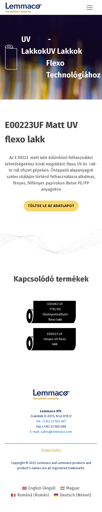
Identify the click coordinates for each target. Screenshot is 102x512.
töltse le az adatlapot (51, 206)
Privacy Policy (51, 450)
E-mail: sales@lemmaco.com (51, 432)
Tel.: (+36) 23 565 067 (51, 421)
